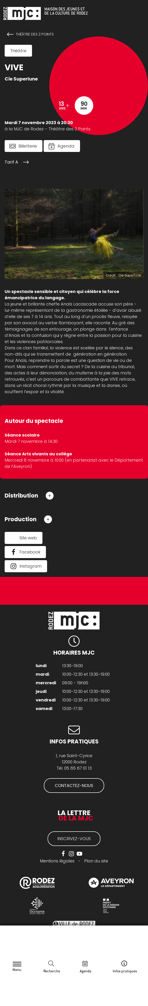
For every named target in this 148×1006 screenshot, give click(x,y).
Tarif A (11, 162)
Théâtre (18, 51)
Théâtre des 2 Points (35, 34)
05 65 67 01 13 (78, 768)
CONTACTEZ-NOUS (74, 785)
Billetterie (28, 146)
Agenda (66, 146)
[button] (29, 496)
